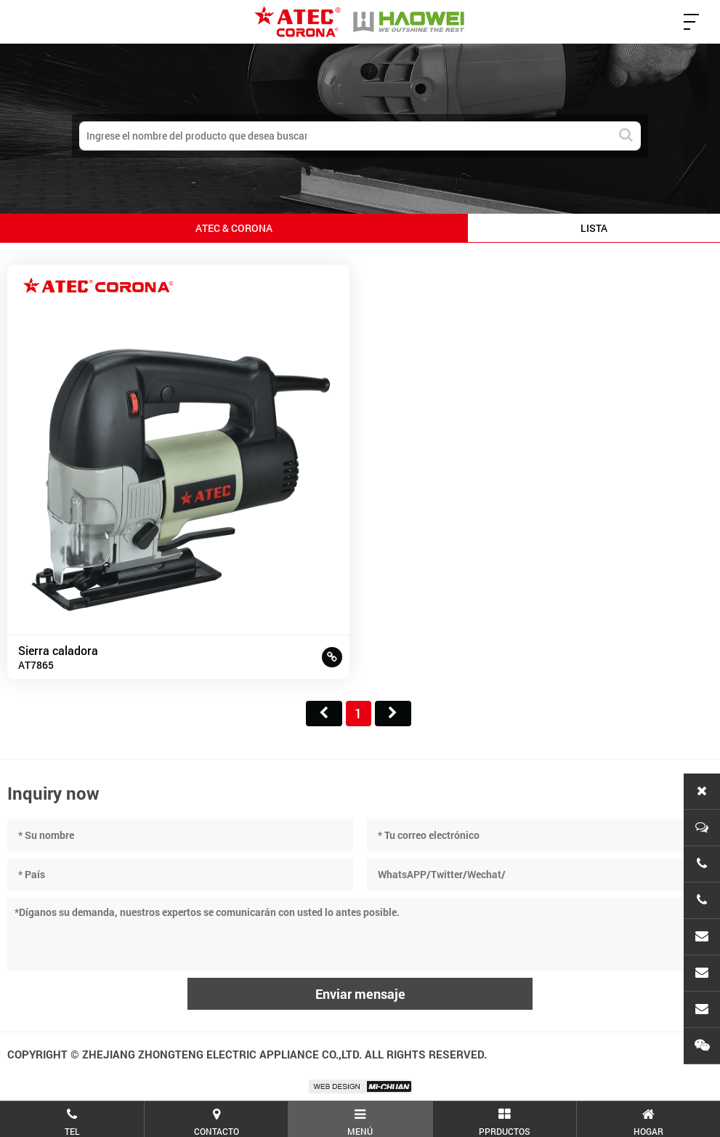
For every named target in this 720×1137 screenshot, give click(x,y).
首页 (324, 713)
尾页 (393, 713)
